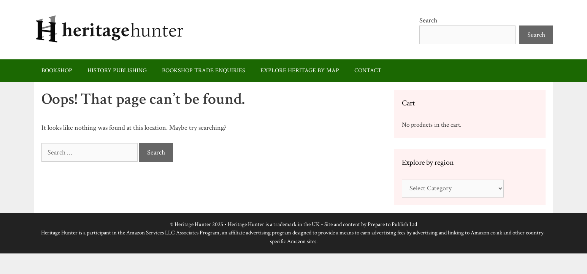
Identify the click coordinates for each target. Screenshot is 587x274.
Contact (367, 71)
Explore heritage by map (299, 71)
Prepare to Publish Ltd (392, 224)
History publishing (117, 71)
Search (428, 20)
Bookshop (56, 71)
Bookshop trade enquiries (203, 71)
